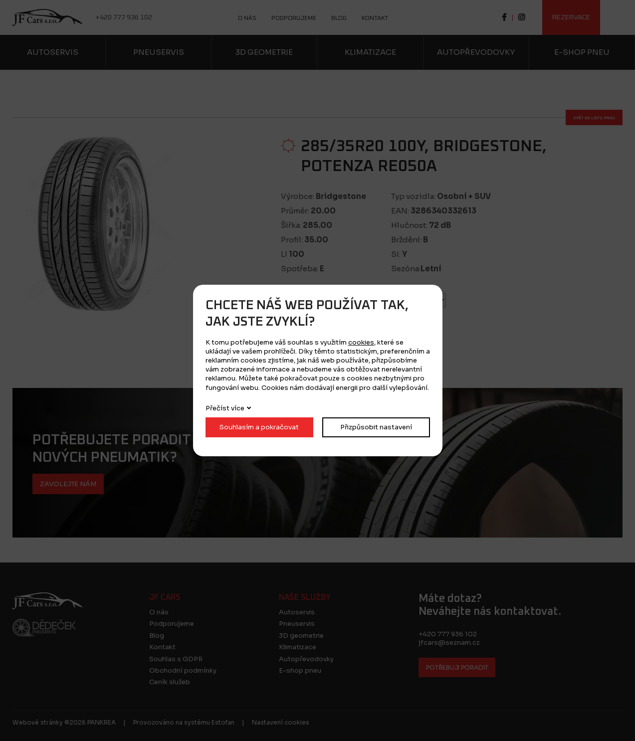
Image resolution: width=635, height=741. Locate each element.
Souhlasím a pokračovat (259, 427)
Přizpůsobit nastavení (376, 427)
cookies (361, 342)
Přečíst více (225, 408)
